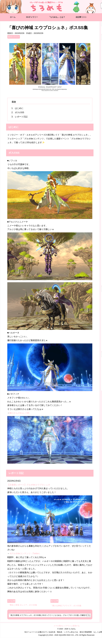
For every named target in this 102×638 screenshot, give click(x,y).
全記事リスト (81, 17)
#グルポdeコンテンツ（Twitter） (25, 553)
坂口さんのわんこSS (19, 413)
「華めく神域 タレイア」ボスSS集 (22, 605)
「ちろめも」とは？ (56, 17)
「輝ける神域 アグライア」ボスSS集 (65, 606)
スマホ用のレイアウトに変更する (67, 626)
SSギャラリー (32, 17)
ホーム (13, 17)
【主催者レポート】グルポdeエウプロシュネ (28, 485)
